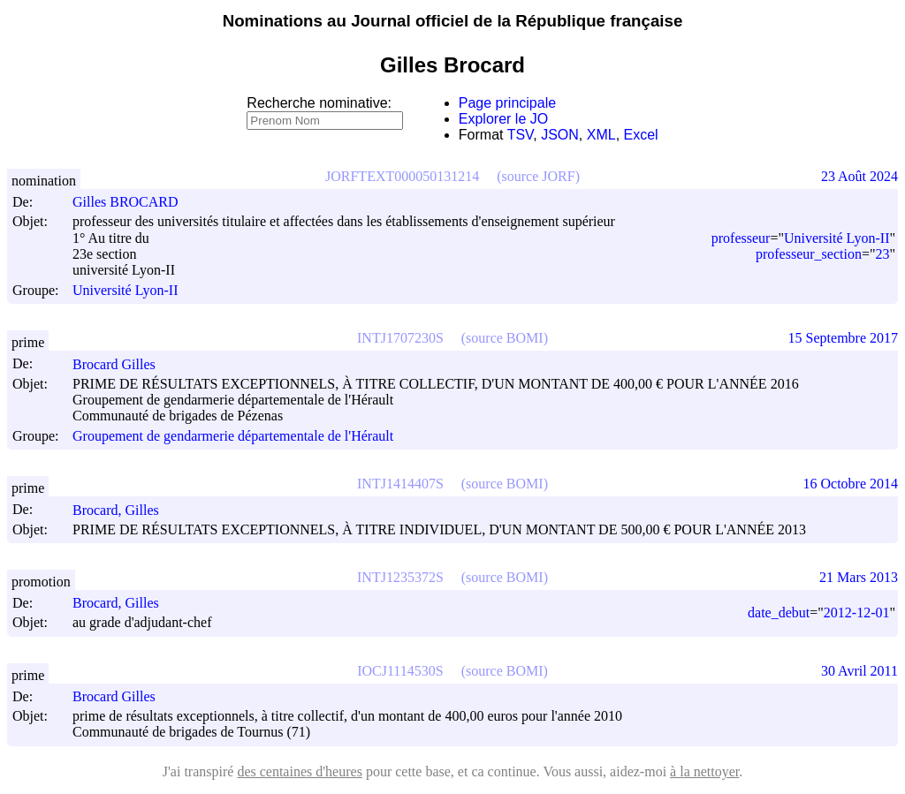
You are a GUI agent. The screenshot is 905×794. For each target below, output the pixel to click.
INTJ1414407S (400, 483)
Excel (641, 134)
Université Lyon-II (125, 290)
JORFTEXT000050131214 (402, 176)
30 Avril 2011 (859, 670)
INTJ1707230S (400, 337)
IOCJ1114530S (400, 670)
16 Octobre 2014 (850, 483)
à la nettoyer (704, 771)
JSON (560, 134)
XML (601, 134)
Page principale (507, 102)
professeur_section (809, 253)
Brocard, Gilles (123, 510)
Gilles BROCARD (133, 201)
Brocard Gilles (121, 364)
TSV (520, 134)
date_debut (779, 612)
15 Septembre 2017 (843, 337)
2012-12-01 (857, 612)
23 (882, 253)
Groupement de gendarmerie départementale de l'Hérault (232, 435)
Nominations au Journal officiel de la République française (453, 20)
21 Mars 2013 (858, 577)
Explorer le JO (503, 118)
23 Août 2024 (859, 176)
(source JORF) (538, 176)
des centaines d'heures (299, 771)
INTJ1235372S (400, 577)
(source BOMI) (504, 337)
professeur (741, 238)
